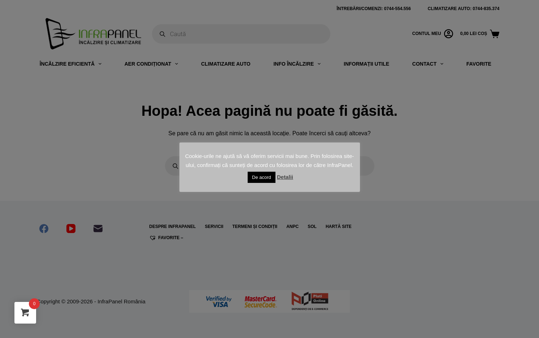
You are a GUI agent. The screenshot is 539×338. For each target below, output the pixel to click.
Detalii (285, 177)
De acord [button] (261, 177)
